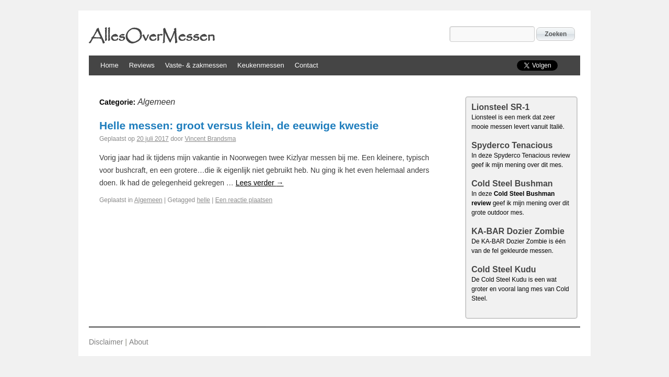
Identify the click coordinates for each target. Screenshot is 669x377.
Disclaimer (106, 342)
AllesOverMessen (152, 36)
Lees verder (260, 183)
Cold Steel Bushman (512, 183)
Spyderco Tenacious (511, 145)
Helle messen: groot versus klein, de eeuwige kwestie (239, 125)
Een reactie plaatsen (243, 200)
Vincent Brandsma (210, 138)
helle (203, 200)
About (138, 342)
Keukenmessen (260, 65)
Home (109, 65)
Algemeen (148, 200)
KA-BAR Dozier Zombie (517, 231)
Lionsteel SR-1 (500, 107)
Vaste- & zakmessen (196, 65)
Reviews (142, 65)
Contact (306, 65)
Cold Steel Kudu (503, 269)
